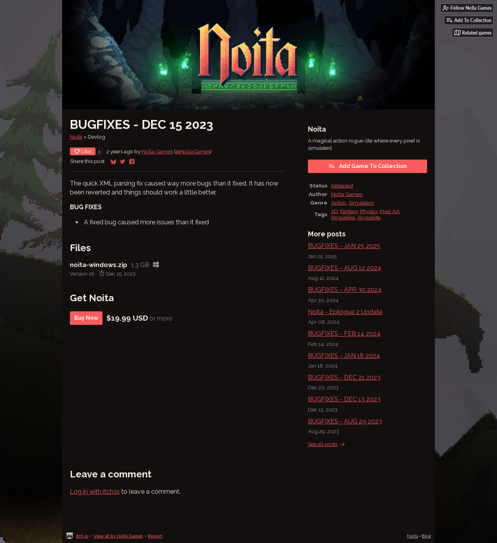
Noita (76, 137)
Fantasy (349, 211)
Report (155, 536)
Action (338, 203)
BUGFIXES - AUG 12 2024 (344, 268)
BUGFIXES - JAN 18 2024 (344, 355)
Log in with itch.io (95, 491)
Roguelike (343, 217)
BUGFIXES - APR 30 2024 (345, 289)
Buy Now (86, 318)
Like (82, 151)
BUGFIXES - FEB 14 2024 (344, 333)
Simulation (361, 203)
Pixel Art (389, 211)
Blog (426, 536)
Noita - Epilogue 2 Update (345, 312)
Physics (368, 211)
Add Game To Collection (367, 166)
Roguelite (369, 217)
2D (334, 211)
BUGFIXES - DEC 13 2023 (344, 399)
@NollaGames (193, 151)
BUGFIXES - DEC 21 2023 (344, 377)
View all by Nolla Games (118, 536)
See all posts (322, 444)
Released (342, 185)
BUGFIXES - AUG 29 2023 (345, 421)
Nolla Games (157, 151)
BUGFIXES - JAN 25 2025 (344, 246)
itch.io (82, 536)
